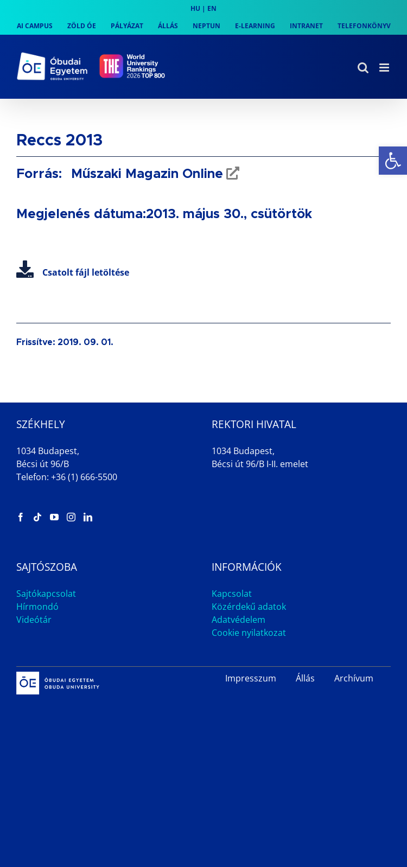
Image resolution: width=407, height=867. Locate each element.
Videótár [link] (34, 620)
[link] (393, 160)
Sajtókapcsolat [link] (46, 594)
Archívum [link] (353, 678)
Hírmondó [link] (37, 607)
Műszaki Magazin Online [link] (145, 174)
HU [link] (195, 8)
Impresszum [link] (250, 678)
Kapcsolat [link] (232, 594)
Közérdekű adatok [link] (249, 607)
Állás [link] (305, 678)
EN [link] (212, 8)
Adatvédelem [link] (238, 620)
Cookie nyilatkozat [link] (249, 633)
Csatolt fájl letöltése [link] (72, 272)
